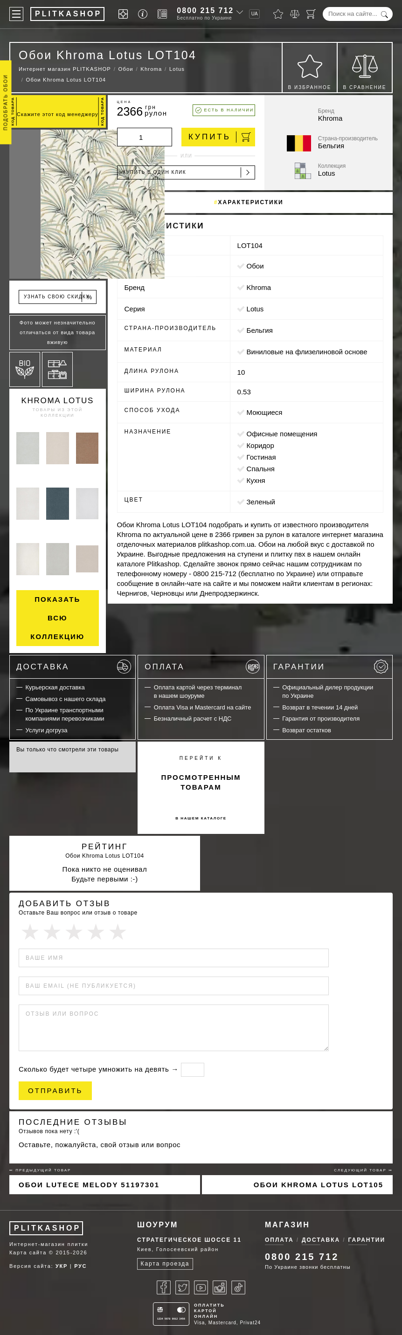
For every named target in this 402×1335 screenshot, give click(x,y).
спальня (261, 469)
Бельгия (260, 330)
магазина (368, 534)
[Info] (144, 14)
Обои (255, 266)
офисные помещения (282, 434)
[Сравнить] (294, 14)
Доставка (73, 667)
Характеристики (251, 202)
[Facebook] (164, 1287)
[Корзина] (311, 14)
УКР (61, 1266)
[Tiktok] (238, 1287)
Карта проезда (165, 1263)
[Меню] (16, 14)
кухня (256, 480)
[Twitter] (182, 1287)
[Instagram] (220, 1287)
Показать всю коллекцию (57, 617)
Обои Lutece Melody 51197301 (89, 1185)
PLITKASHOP (47, 1228)
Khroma (259, 287)
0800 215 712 (205, 10)
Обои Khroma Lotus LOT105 (318, 1185)
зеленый (261, 502)
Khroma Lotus (57, 400)
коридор (260, 445)
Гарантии (330, 667)
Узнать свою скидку (58, 297)
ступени (250, 554)
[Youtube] (201, 1287)
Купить (219, 137)
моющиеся (265, 412)
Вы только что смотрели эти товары (67, 749)
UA (254, 13)
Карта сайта (28, 1252)
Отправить (55, 1090)
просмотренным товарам (201, 782)
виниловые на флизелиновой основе (307, 352)
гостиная (261, 457)
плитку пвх (288, 554)
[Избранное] (278, 14)
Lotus (255, 309)
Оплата (202, 667)
